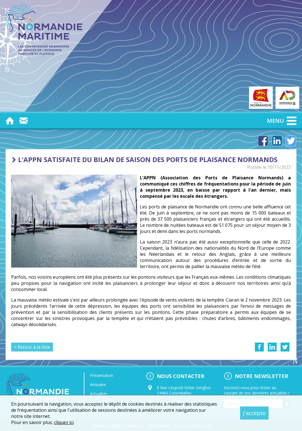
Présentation (101, 375)
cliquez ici (64, 422)
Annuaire (98, 384)
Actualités (99, 393)
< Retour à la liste (32, 347)
